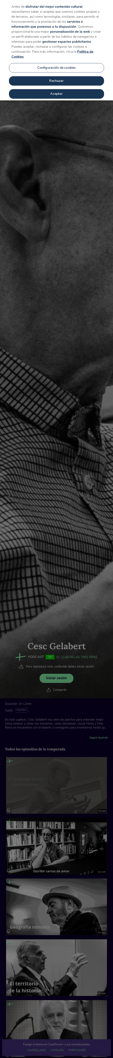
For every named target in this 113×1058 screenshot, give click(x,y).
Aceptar (56, 90)
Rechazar (56, 77)
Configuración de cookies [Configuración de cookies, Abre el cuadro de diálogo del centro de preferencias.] (56, 64)
